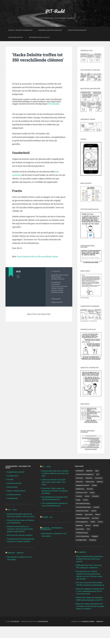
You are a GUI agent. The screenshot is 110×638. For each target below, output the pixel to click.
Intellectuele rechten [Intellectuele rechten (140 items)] (82, 516)
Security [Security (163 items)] (78, 535)
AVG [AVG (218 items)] (99, 475)
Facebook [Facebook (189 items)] (79, 501)
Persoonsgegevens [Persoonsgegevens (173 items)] (82, 527)
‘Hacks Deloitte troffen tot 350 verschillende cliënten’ (35, 60)
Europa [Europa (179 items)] (93, 497)
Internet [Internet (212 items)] (94, 516)
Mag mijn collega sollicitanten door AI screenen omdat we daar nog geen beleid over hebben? (89, 617)
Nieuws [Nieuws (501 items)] (98, 520)
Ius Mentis (82, 558)
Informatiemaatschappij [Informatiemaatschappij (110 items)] (84, 512)
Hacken (60, 296)
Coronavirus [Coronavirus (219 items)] (80, 482)
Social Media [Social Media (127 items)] (88, 535)
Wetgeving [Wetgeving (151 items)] (93, 546)
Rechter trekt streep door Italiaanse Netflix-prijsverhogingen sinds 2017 (90, 609)
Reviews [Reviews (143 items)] (96, 531)
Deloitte (60, 294)
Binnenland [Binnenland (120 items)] (79, 479)
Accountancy (55, 288)
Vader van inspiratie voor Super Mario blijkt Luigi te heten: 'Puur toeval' (54, 482)
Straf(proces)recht (57, 285)
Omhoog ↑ (100, 633)
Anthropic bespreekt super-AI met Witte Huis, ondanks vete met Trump (21, 516)
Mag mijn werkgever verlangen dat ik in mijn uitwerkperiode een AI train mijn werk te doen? (90, 600)
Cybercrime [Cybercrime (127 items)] (91, 482)
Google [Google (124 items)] (78, 505)
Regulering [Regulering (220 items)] (87, 531)
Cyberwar (63, 292)
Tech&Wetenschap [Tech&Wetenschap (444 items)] (82, 538)
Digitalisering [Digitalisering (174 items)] (80, 494)
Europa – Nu (47, 517)
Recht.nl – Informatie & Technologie (52, 528)
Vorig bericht (55, 305)
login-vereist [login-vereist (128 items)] (89, 520)
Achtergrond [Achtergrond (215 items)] (80, 471)
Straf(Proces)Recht (77, 31)
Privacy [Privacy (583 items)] (78, 531)
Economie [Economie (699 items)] (90, 494)
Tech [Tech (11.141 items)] (97, 535)
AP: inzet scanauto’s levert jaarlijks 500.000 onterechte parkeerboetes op (90, 592)
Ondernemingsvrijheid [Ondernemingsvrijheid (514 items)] (83, 523)
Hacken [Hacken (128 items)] (86, 505)
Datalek (54, 294)
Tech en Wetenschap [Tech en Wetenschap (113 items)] (83, 542)
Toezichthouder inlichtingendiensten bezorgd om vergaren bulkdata (20, 542)
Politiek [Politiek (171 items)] (94, 527)
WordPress (43, 633)
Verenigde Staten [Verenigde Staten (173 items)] (81, 546)
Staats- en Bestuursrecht (20, 31)
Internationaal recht (15, 483)
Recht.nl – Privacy (16, 557)
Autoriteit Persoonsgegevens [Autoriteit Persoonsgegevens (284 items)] (85, 475)
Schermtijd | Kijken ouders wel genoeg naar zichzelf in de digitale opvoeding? (55, 490)
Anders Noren (88, 633)
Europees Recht (15, 38)
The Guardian (53, 110)
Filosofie (10, 480)
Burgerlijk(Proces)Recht (50, 31)
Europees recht (13, 476)
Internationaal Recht (39, 38)
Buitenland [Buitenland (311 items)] (90, 479)
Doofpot (54, 296)
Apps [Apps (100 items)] (98, 471)
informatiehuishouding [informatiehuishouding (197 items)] (83, 508)
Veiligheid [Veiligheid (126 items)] (95, 542)
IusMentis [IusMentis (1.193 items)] (79, 520)
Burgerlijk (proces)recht (59, 281)
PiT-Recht (55, 11)
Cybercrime (55, 292)
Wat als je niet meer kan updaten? (20, 537)
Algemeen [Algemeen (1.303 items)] (90, 471)
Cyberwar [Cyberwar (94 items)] (91, 486)
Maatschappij (56, 283)
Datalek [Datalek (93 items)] (95, 490)
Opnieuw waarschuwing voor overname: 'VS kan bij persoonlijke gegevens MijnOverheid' (21, 530)
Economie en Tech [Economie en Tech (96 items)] (82, 497)
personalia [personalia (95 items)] (96, 523)
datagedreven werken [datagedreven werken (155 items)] (83, 490)
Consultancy (55, 290)
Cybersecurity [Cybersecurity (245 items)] (80, 486)
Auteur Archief (18, 282)
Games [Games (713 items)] (87, 501)
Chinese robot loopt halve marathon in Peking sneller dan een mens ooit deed (54, 473)
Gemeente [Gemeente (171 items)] (96, 501)
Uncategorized (13, 498)
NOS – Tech (12, 510)
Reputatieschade (57, 298)
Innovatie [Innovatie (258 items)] (98, 512)
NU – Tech (46, 467)
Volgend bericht (57, 308)
